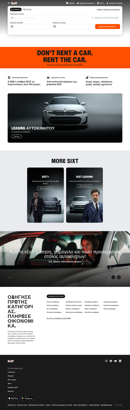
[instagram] (106, 361)
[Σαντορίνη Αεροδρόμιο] (54, 312)
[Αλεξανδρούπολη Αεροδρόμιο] (74, 302)
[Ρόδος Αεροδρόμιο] (109, 309)
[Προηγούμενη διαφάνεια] (113, 277)
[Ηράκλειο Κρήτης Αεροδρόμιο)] (74, 305)
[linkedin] (120, 361)
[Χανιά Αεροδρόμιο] (53, 305)
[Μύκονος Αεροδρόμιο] (73, 309)
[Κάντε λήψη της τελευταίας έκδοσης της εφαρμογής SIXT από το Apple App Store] (13, 398)
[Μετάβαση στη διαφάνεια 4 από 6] (14, 277)
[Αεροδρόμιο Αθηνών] (91, 302)
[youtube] (115, 361)
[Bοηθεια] (70, 3)
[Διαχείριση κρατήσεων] (86, 3)
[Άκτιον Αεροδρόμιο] (53, 302)
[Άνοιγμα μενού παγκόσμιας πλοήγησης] (8, 3)
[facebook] (111, 361)
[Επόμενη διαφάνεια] (119, 277)
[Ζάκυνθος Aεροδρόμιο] (91, 312)
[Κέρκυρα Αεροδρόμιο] (110, 302)
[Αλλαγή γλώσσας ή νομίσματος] (100, 3)
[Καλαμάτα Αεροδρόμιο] (91, 305)
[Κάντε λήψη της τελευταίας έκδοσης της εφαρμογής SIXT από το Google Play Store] (27, 398)
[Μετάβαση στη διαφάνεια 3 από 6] (12, 277)
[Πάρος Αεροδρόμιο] (90, 309)
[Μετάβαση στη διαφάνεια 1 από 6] (9, 277)
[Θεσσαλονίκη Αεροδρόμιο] (74, 312)
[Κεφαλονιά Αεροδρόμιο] (111, 305)
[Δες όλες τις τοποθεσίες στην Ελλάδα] (59, 318)
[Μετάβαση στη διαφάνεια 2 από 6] (10, 277)
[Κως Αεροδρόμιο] (52, 309)
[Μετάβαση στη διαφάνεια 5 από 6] (15, 277)
